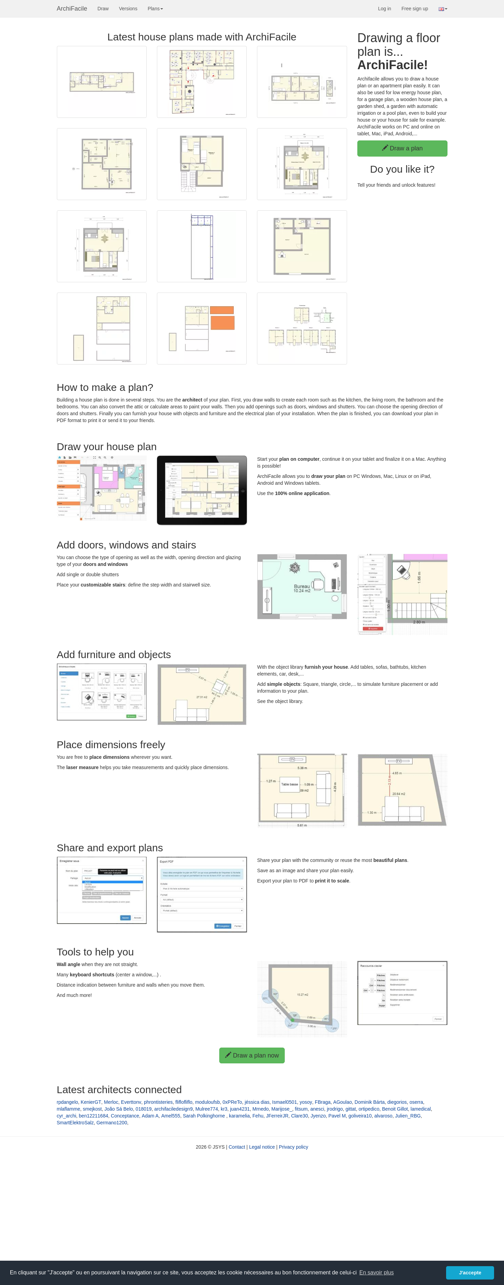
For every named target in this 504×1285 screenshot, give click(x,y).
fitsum (301, 1109)
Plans (155, 8)
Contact (237, 1147)
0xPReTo (232, 1102)
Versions (128, 8)
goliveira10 (360, 1116)
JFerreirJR (277, 1116)
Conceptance (125, 1116)
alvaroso (383, 1116)
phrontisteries (158, 1102)
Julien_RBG (408, 1116)
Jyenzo (317, 1116)
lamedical (420, 1109)
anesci (317, 1109)
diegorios (397, 1102)
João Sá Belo (119, 1109)
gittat (350, 1109)
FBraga (323, 1102)
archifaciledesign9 (173, 1109)
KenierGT (91, 1102)
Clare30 (299, 1116)
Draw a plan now (252, 1055)
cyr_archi (66, 1116)
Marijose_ (281, 1109)
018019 (144, 1109)
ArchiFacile (72, 8)
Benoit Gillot (395, 1109)
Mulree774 (206, 1109)
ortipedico (369, 1109)
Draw (103, 8)
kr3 (224, 1109)
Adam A (150, 1116)
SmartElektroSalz (75, 1122)
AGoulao (342, 1102)
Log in (384, 8)
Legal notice (262, 1147)
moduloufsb (207, 1102)
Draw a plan (402, 148)
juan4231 (240, 1109)
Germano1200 (111, 1122)
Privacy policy (293, 1147)
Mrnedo (261, 1109)
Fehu (258, 1116)
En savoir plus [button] (376, 1272)
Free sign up (415, 8)
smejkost (92, 1109)
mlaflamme (68, 1109)
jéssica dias (257, 1102)
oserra (416, 1102)
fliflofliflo (184, 1102)
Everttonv (131, 1102)
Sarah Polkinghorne (204, 1116)
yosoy (305, 1102)
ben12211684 (93, 1116)
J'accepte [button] (470, 1272)
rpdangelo (67, 1102)
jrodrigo (335, 1109)
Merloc (111, 1102)
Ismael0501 (284, 1102)
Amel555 (170, 1116)
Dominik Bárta (370, 1102)
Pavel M (337, 1116)
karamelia (239, 1116)
